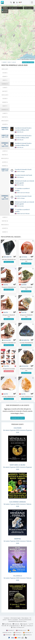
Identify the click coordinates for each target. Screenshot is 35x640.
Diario (4, 62)
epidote (22, 284)
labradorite (6, 257)
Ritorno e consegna (13, 619)
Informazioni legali (15, 618)
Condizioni (6, 618)
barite (5, 284)
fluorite (22, 312)
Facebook (16, 623)
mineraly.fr (10, 630)
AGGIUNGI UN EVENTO (17, 418)
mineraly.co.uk (21, 630)
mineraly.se (27, 634)
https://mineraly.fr (28, 625)
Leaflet (18, 59)
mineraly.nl (8, 634)
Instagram (23, 623)
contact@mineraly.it (14, 625)
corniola (23, 257)
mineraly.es (27, 632)
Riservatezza (25, 618)
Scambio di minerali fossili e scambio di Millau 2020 (23, 130)
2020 (9, 62)
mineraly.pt (17, 634)
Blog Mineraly (6, 623)
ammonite (6, 340)
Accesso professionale (25, 619)
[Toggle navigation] (32, 2)
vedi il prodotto (8, 262)
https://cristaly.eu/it (18, 627)
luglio (14, 62)
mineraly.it (17, 632)
